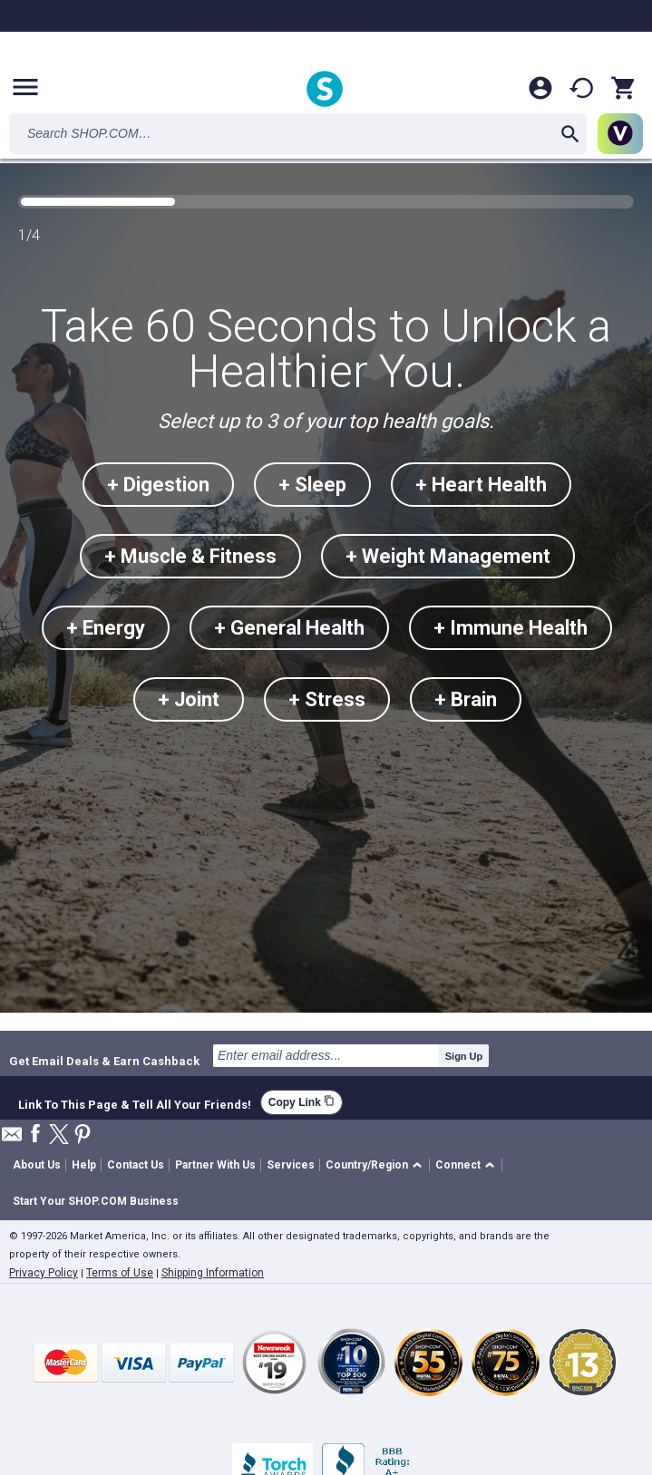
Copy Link (301, 1102)
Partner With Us (215, 1165)
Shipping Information (212, 1272)
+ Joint (188, 699)
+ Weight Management (447, 556)
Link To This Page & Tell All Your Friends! (134, 1102)
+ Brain (465, 699)
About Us (37, 1165)
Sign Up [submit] (464, 1056)
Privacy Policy (43, 1272)
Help (84, 1165)
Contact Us (135, 1165)
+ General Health (289, 627)
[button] (377, 1165)
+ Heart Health (481, 484)
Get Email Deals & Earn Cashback (104, 1060)
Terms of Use (119, 1272)
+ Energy (105, 627)
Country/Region (367, 1165)
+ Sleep (312, 484)
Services (291, 1165)
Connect (458, 1165)
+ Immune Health (510, 627)
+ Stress (326, 699)
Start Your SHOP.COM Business (96, 1201)
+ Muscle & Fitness (190, 556)
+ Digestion (158, 484)
